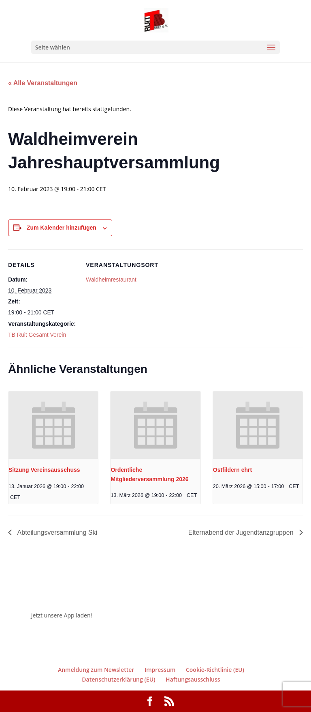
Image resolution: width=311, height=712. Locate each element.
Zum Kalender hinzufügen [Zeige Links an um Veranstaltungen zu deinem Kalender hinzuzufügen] (61, 227)
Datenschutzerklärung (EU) (118, 679)
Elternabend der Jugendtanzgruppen (241, 532)
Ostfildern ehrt (232, 470)
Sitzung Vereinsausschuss (44, 470)
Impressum (160, 669)
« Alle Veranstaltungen (42, 83)
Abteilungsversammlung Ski (56, 532)
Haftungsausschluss (193, 679)
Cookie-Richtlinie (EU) (215, 669)
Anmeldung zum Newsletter (96, 669)
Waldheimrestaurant (111, 279)
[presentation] (53, 425)
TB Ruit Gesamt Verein (37, 334)
